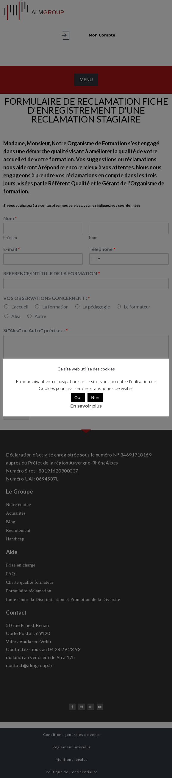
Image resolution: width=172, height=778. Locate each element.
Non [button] (95, 397)
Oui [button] (78, 397)
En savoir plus (86, 406)
